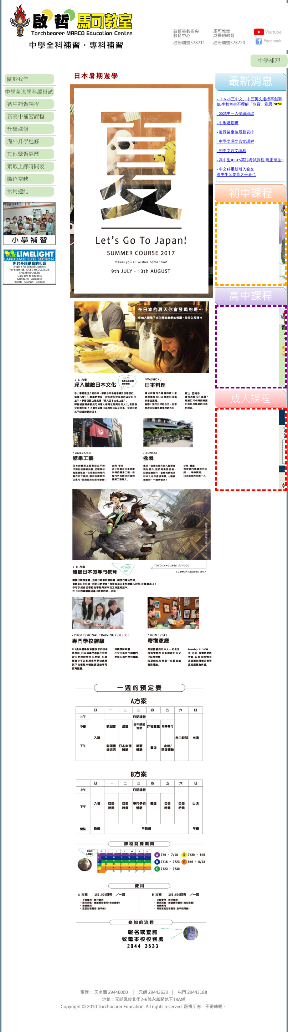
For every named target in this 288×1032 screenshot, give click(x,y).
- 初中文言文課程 (231, 150)
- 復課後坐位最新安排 (235, 132)
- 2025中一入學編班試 (235, 113)
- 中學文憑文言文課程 (235, 141)
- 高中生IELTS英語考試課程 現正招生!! (250, 160)
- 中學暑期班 (227, 123)
